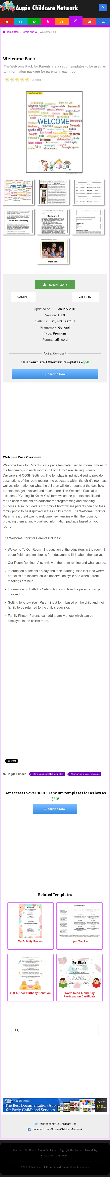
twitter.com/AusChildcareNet (58, 1123)
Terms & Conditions (47, 1150)
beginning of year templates (86, 774)
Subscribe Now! (55, 374)
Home (7, 21)
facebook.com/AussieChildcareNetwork (58, 1129)
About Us (17, 1150)
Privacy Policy (91, 1150)
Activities (48, 21)
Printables (62, 21)
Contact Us (62, 1156)
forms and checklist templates (48, 774)
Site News (29, 1150)
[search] (54, 1030)
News (21, 21)
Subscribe (48, 1156)
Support (85, 297)
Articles (34, 21)
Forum (89, 21)
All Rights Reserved (79, 1167)
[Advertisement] (55, 43)
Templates (76, 20)
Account (103, 21)
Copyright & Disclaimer (70, 1150)
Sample (23, 297)
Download (55, 285)
